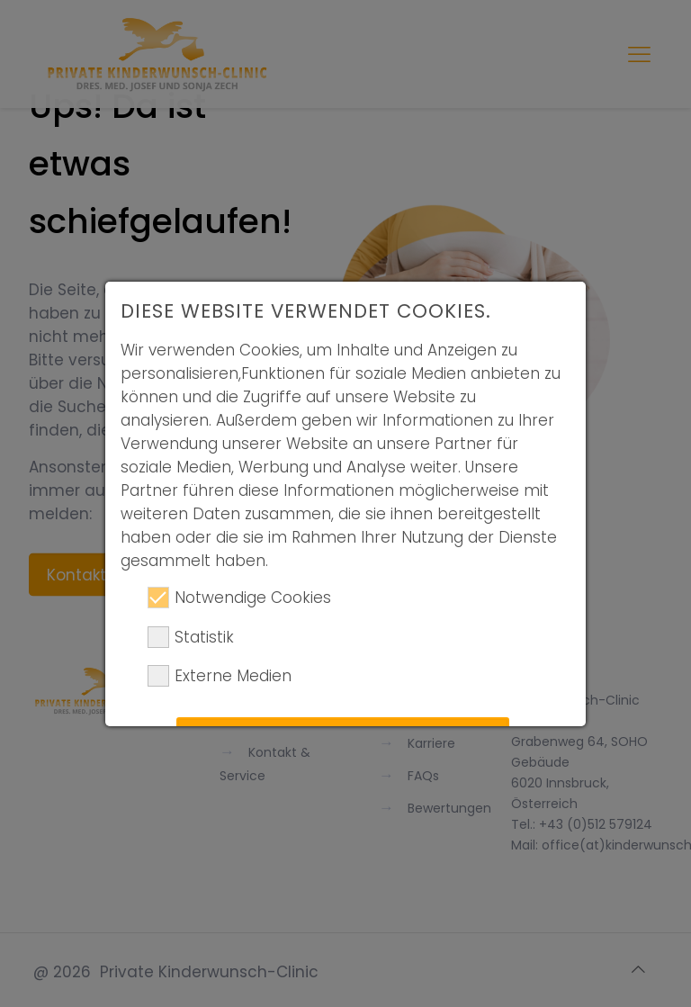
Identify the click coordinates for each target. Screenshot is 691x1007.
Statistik (191, 637)
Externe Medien (220, 676)
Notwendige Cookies (239, 597)
